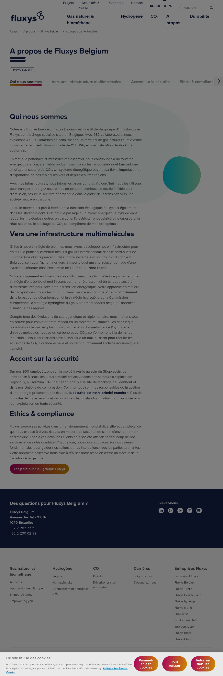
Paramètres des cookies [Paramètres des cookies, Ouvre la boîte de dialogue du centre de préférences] (146, 668)
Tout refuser (174, 667)
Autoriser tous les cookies (203, 668)
